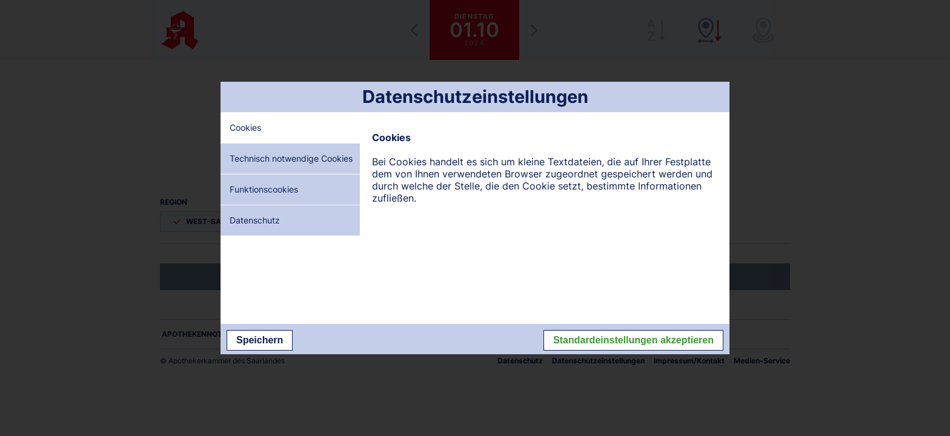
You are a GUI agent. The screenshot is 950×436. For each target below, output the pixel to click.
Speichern (259, 340)
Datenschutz (255, 220)
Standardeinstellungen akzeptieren (633, 340)
